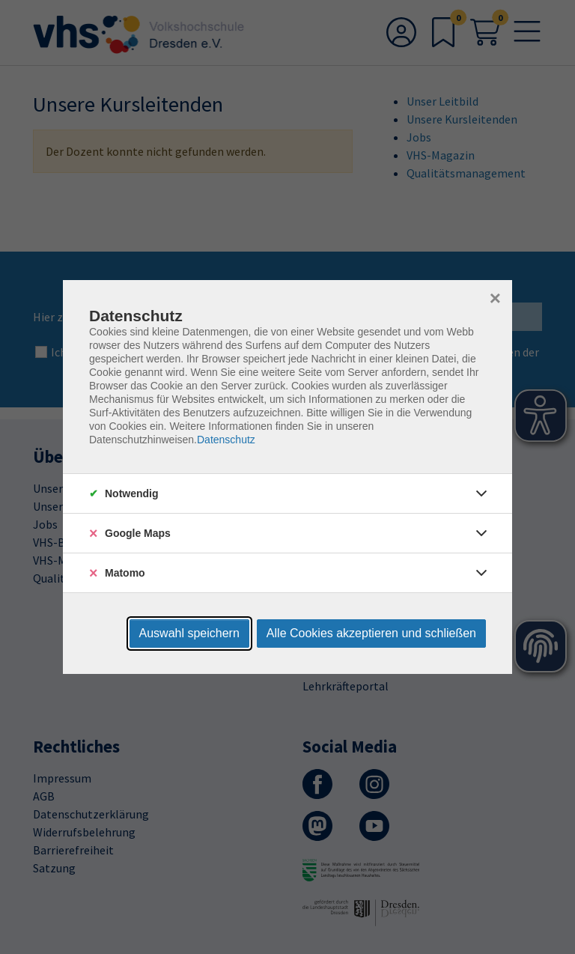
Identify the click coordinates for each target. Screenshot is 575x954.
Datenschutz (226, 440)
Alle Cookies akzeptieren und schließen (371, 633)
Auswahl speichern (189, 633)
